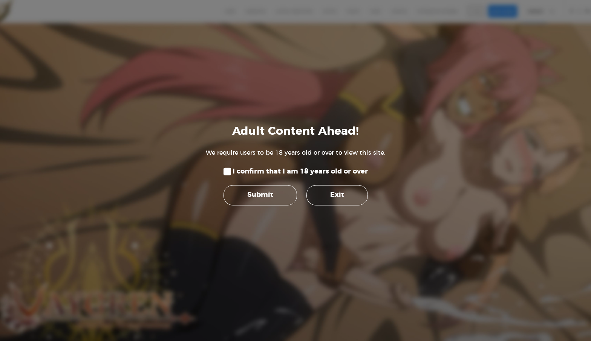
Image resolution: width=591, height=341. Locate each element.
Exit (337, 195)
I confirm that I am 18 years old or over (300, 171)
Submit (260, 195)
